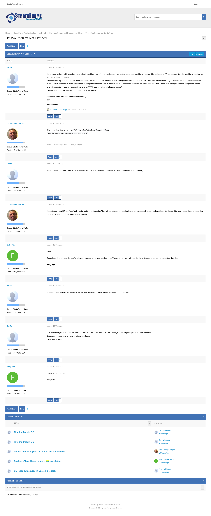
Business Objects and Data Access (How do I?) (68, 33)
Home (7, 33)
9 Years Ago (163, 434)
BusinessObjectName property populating (37, 461)
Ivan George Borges (15, 123)
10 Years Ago (164, 453)
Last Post (158, 423)
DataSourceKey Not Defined (101, 33)
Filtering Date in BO (24, 432)
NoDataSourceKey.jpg (58, 110)
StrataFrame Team (166, 459)
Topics (16, 423)
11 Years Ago (164, 463)
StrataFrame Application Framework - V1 (30, 33)
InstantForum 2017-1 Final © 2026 (109, 505)
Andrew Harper (165, 469)
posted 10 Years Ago (55, 67)
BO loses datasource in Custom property (35, 471)
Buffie (9, 67)
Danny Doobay (165, 430)
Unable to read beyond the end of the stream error (39, 451)
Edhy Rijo (11, 245)
